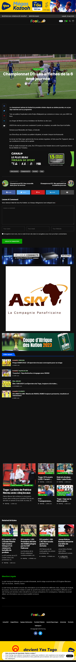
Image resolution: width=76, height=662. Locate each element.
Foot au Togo (43, 495)
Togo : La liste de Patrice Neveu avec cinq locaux (17, 491)
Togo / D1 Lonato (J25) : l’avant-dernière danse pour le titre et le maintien (45, 478)
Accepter (69, 656)
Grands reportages (52, 622)
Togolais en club (62, 473)
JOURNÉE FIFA (28, 485)
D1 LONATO (49, 473)
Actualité (6, 485)
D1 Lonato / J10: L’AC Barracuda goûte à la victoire (46, 543)
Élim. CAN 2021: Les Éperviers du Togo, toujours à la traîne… (35, 384)
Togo (41, 171)
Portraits (70, 622)
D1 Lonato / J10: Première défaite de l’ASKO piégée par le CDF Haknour (28, 544)
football (35, 171)
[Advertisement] (38, 39)
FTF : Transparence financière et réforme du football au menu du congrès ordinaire (45, 500)
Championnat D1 (38, 69)
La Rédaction (63, 556)
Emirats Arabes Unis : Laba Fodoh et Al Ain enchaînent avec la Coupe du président (64, 478)
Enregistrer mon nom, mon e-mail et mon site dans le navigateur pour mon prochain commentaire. (35, 234)
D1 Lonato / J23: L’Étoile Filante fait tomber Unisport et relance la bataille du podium (9, 546)
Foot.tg (30, 83)
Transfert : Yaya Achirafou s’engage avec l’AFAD (30, 373)
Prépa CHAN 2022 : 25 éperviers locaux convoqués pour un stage (37, 363)
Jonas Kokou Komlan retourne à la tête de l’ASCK (65, 543)
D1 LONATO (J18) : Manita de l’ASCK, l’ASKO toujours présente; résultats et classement (40, 394)
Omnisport (38, 626)
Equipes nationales (16, 485)
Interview (63, 622)
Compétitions (14, 622)
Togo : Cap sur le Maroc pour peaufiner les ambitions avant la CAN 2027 (64, 500)
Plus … (4, 598)
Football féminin (39, 622)
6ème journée (14, 171)
